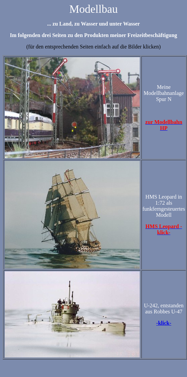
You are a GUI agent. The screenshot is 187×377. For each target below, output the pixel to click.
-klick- (163, 323)
